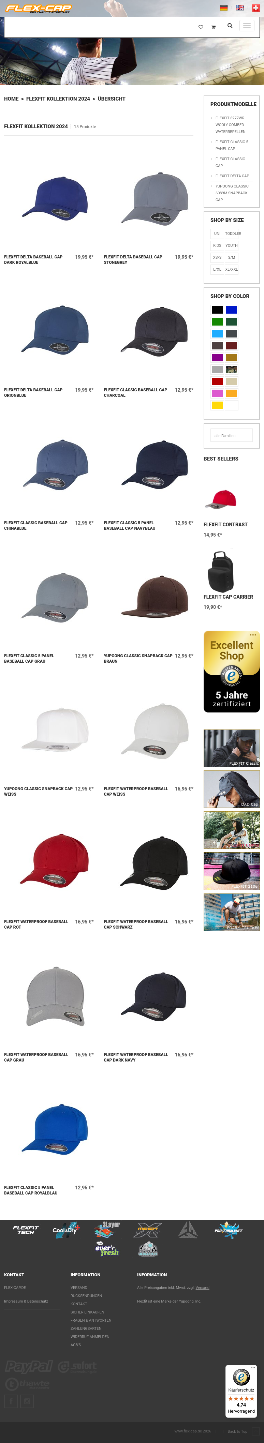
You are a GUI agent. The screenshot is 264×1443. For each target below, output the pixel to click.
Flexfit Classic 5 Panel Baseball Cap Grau (29, 658)
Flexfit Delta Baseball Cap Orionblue (33, 393)
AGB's (76, 1345)
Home (11, 99)
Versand (79, 1288)
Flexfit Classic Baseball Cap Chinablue (36, 526)
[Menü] (253, 1369)
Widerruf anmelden (90, 1337)
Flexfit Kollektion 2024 (58, 99)
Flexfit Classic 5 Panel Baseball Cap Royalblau (31, 1190)
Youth (231, 245)
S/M (231, 257)
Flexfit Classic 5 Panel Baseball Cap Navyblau (130, 526)
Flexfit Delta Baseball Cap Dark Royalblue (33, 260)
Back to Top (244, 1432)
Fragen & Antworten (91, 1320)
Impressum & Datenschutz (26, 1301)
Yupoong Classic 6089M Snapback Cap (232, 193)
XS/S (217, 257)
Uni (217, 233)
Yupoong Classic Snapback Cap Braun (138, 658)
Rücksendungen (86, 1296)
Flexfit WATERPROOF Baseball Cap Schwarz (136, 924)
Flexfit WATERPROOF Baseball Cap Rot (36, 924)
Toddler (231, 233)
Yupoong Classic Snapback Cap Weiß (38, 791)
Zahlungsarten (86, 1328)
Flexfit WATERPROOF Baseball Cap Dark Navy (136, 1057)
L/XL (217, 269)
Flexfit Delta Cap (232, 176)
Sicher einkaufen (87, 1312)
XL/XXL (231, 269)
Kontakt (79, 1304)
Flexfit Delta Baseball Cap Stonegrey (133, 260)
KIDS (217, 245)
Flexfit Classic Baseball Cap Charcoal (135, 393)
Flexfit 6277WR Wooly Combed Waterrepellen (231, 125)
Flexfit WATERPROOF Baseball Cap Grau (36, 1057)
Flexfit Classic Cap (230, 162)
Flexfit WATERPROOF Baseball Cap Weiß (136, 791)
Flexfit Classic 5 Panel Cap (232, 145)
